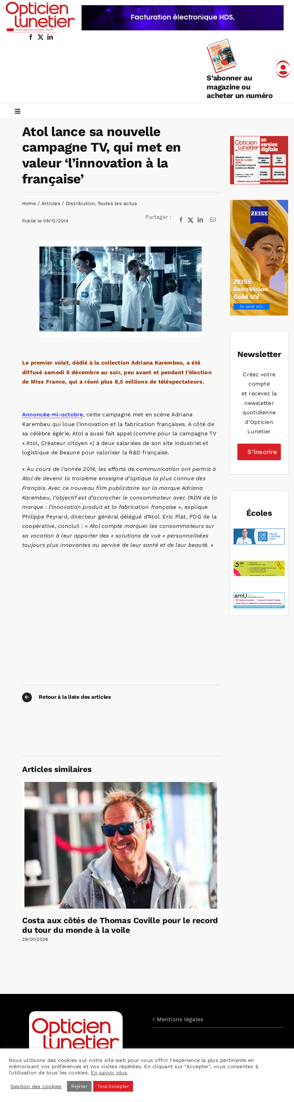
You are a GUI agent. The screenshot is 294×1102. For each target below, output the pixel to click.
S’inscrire (261, 451)
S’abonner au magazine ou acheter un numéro (240, 87)
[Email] (213, 220)
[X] (190, 220)
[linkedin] (50, 37)
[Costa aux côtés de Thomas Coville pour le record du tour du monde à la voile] (120, 785)
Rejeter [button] (79, 1086)
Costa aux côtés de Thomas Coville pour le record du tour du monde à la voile (120, 925)
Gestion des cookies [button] (36, 1086)
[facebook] (31, 37)
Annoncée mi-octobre (52, 414)
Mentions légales (180, 1019)
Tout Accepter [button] (113, 1086)
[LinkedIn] (200, 220)
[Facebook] (181, 220)
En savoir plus (109, 1073)
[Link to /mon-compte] (283, 69)
